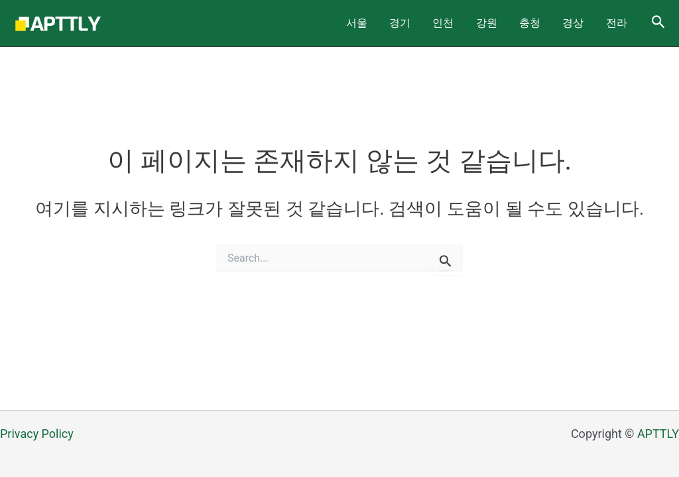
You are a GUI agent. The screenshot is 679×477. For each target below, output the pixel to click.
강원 (517, 23)
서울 (413, 23)
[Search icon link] (658, 23)
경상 (586, 23)
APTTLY (658, 434)
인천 (482, 23)
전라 (620, 23)
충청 (551, 23)
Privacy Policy (37, 434)
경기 (448, 23)
